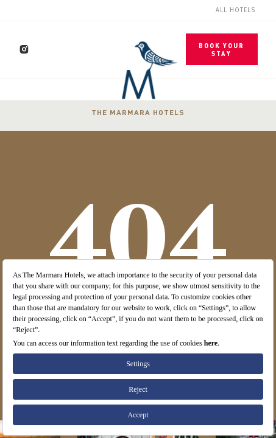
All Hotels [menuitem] (235, 10)
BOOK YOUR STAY (221, 49)
